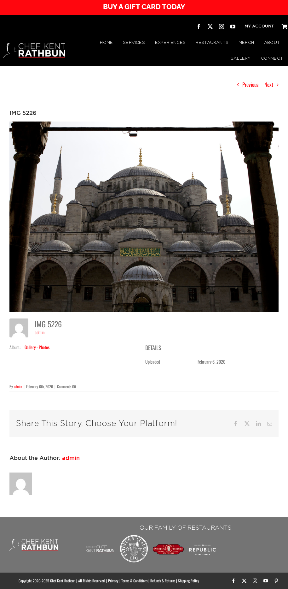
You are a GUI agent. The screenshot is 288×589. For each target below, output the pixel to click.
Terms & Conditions (134, 580)
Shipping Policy (188, 580)
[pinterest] (276, 581)
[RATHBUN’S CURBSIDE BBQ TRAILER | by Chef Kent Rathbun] (168, 546)
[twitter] (210, 26)
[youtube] (232, 26)
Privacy (113, 580)
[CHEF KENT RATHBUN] (34, 46)
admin (39, 332)
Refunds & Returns (162, 580)
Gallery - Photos (37, 347)
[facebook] (198, 26)
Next (268, 84)
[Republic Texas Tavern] (202, 536)
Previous (250, 84)
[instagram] (221, 26)
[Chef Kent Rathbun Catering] (100, 541)
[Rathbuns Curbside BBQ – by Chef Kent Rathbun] (134, 536)
